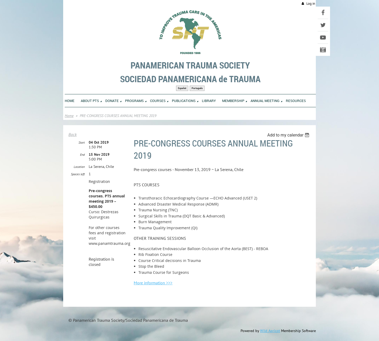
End (82, 155)
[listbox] (289, 135)
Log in (310, 3)
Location (79, 167)
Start (81, 142)
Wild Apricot (270, 330)
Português (197, 88)
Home (69, 115)
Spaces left (78, 174)
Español (182, 88)
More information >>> (153, 282)
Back (72, 134)
